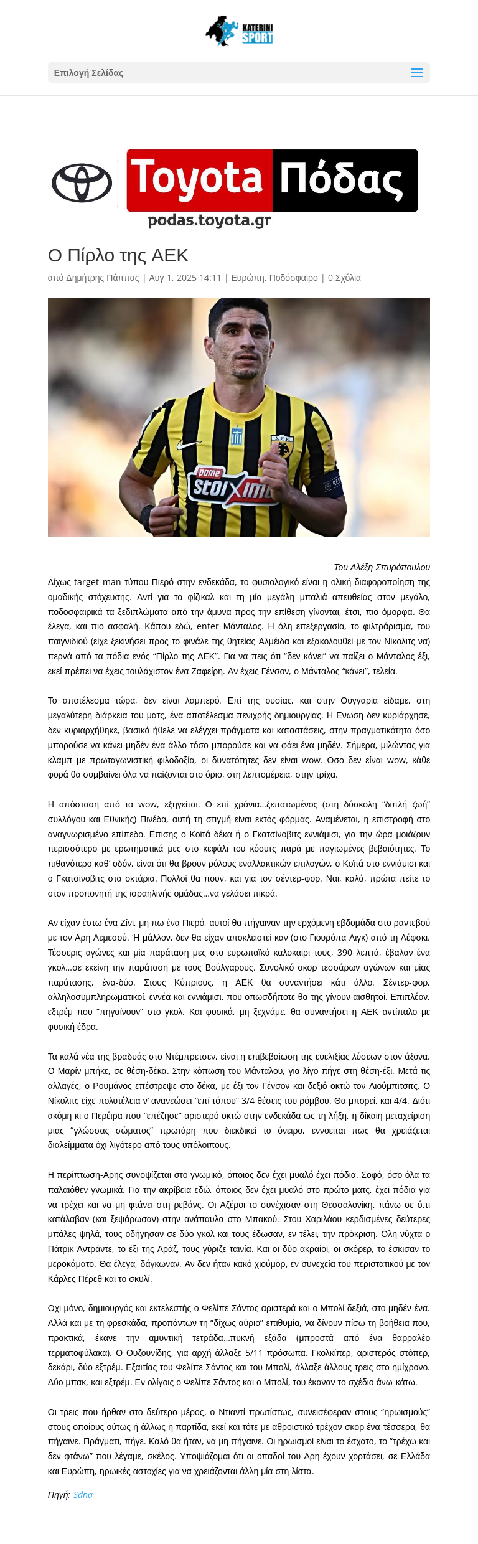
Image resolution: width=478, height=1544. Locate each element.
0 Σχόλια (344, 277)
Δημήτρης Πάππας (102, 277)
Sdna (83, 1494)
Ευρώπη (248, 277)
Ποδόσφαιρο (293, 277)
